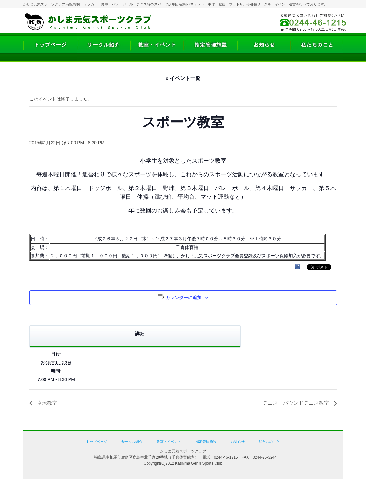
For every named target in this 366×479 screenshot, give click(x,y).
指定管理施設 (205, 441)
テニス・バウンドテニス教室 (296, 403)
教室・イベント (169, 441)
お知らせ (238, 441)
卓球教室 (46, 403)
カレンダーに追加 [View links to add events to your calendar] (183, 297)
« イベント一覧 (183, 78)
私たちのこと (269, 441)
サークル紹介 (131, 441)
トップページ (96, 441)
